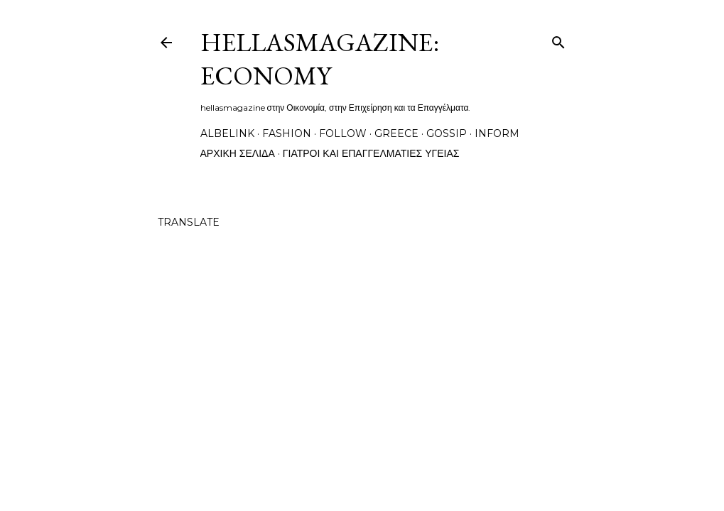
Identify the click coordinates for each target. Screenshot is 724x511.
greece (396, 133)
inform (497, 133)
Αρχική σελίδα (237, 153)
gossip (446, 133)
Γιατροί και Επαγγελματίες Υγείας (371, 153)
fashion (286, 133)
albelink (227, 133)
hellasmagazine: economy (319, 59)
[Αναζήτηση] (558, 39)
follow (343, 133)
